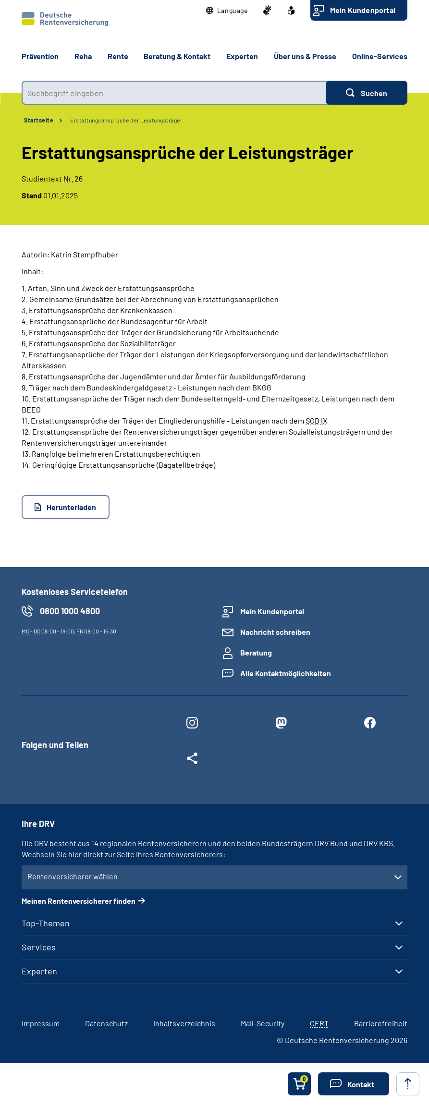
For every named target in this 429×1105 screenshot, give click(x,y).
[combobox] (174, 93)
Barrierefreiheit (380, 1023)
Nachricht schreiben (275, 631)
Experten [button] (242, 56)
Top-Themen (46, 923)
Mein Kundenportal (362, 9)
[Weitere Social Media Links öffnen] (192, 760)
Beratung (256, 652)
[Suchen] (366, 93)
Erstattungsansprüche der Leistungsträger (126, 120)
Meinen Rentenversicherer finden (78, 900)
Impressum (41, 1023)
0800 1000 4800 (70, 611)
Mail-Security (262, 1023)
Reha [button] (83, 56)
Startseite (38, 120)
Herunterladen (71, 506)
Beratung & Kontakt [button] (177, 56)
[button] (227, 10)
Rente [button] (118, 56)
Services (39, 947)
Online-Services (379, 56)
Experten (39, 971)
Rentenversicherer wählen (72, 876)
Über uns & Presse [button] (305, 56)
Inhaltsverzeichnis (184, 1023)
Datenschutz (106, 1023)
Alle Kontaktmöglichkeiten (285, 673)
